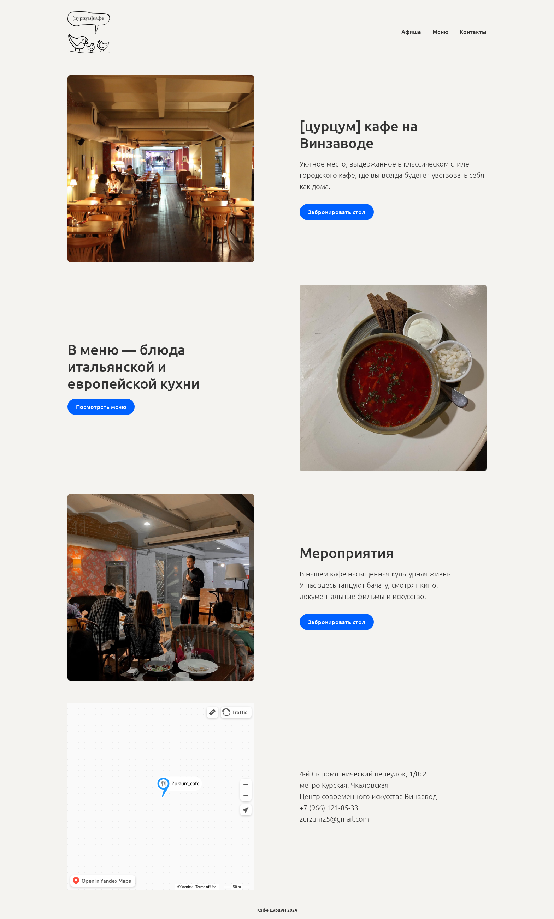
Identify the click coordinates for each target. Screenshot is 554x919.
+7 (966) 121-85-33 (329, 807)
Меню (440, 31)
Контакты (473, 31)
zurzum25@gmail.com (334, 819)
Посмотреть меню (101, 406)
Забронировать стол (336, 212)
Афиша (411, 31)
